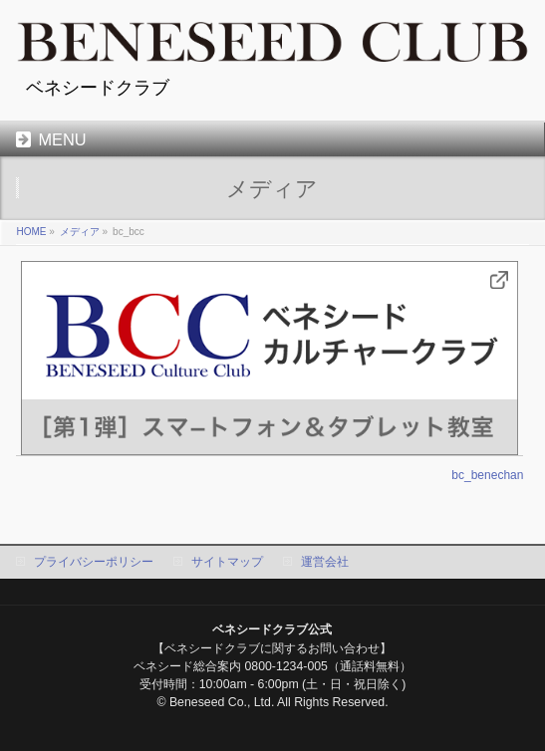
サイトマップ (227, 562)
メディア (80, 231)
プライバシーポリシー (93, 562)
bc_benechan (487, 475)
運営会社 (325, 562)
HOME (31, 231)
